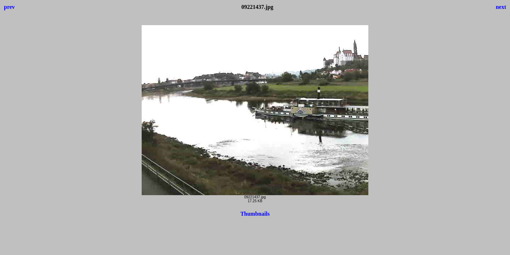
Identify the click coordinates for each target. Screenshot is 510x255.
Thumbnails (255, 214)
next (501, 7)
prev (9, 7)
